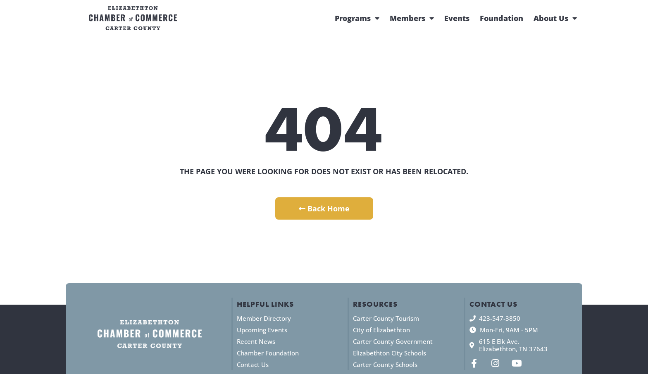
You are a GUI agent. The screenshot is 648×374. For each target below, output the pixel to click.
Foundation (501, 18)
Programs (357, 18)
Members (412, 18)
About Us (555, 18)
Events (456, 18)
